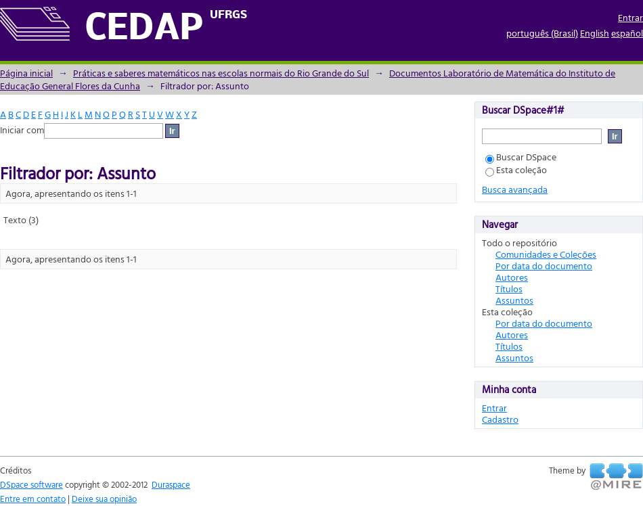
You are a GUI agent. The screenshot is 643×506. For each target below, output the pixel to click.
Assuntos (514, 300)
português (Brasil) (542, 33)
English (594, 33)
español (627, 33)
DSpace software (31, 484)
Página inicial (26, 73)
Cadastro (500, 419)
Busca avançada (515, 189)
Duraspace (171, 484)
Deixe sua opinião (104, 498)
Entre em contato (33, 498)
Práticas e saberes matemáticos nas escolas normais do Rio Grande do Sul (221, 73)
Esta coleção (516, 169)
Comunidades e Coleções (545, 254)
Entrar (630, 17)
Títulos (509, 288)
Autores (511, 277)
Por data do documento (543, 265)
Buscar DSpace (520, 157)
